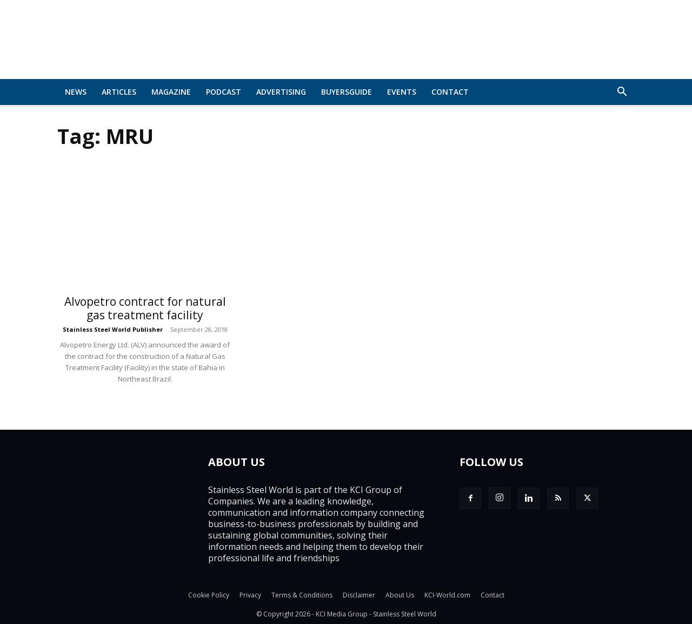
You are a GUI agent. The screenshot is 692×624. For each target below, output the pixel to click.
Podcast (223, 92)
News (75, 92)
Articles (119, 92)
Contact (450, 92)
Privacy (250, 595)
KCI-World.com (447, 595)
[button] (622, 92)
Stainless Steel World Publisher (113, 329)
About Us (399, 595)
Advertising (281, 92)
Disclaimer (359, 595)
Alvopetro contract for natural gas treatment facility (145, 308)
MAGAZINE (171, 92)
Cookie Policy (208, 595)
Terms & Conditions (301, 595)
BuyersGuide (346, 92)
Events (401, 92)
